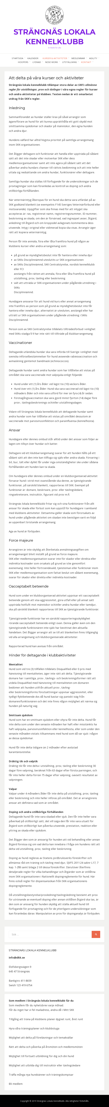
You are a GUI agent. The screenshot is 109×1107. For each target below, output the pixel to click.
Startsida (17, 58)
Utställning (69, 62)
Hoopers (23, 62)
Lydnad (37, 62)
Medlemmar (78, 58)
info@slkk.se (17, 957)
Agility (93, 58)
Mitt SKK (68, 1010)
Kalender (32, 58)
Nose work (51, 62)
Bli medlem (16, 1083)
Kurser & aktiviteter (55, 58)
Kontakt (86, 62)
